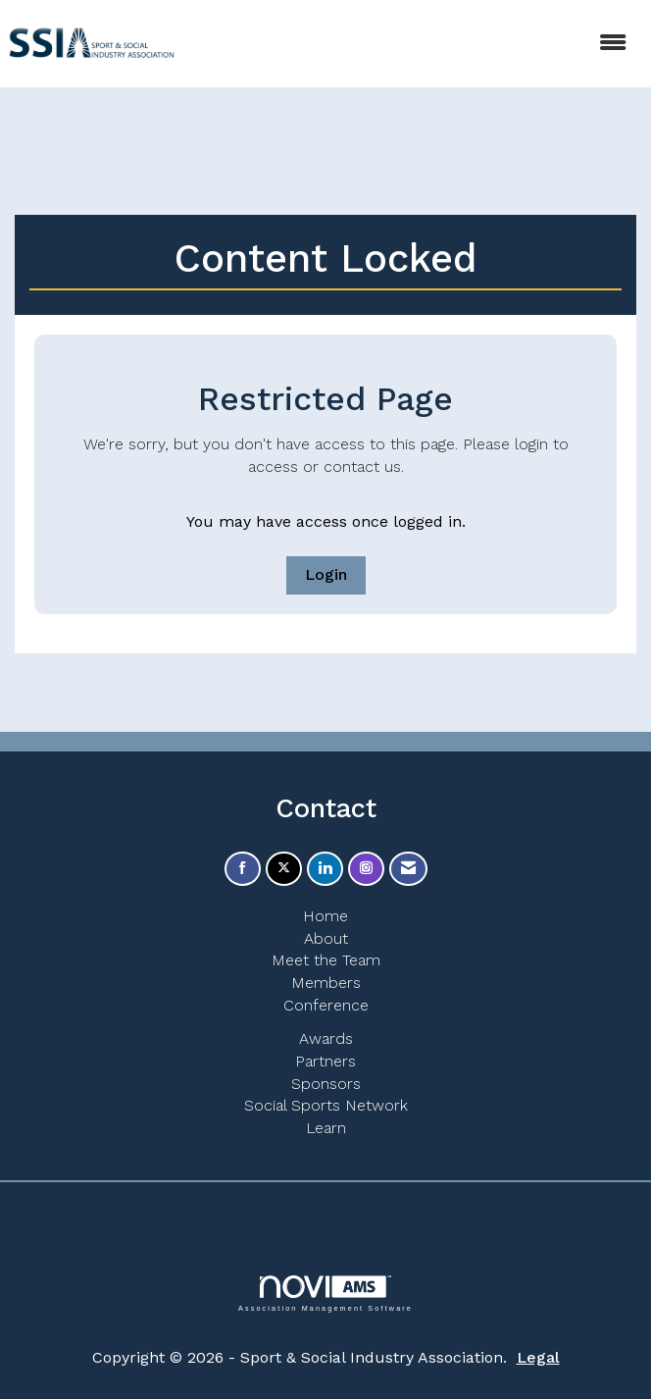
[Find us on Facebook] (243, 869)
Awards (326, 1038)
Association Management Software (325, 1293)
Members (326, 982)
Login (326, 574)
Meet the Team (326, 960)
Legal (538, 1357)
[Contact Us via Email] (408, 869)
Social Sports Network (326, 1105)
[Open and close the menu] (414, 44)
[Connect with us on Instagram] (366, 869)
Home (325, 916)
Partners (325, 1061)
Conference (326, 1005)
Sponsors (326, 1083)
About (326, 938)
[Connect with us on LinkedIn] (325, 869)
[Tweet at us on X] (284, 869)
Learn (326, 1127)
